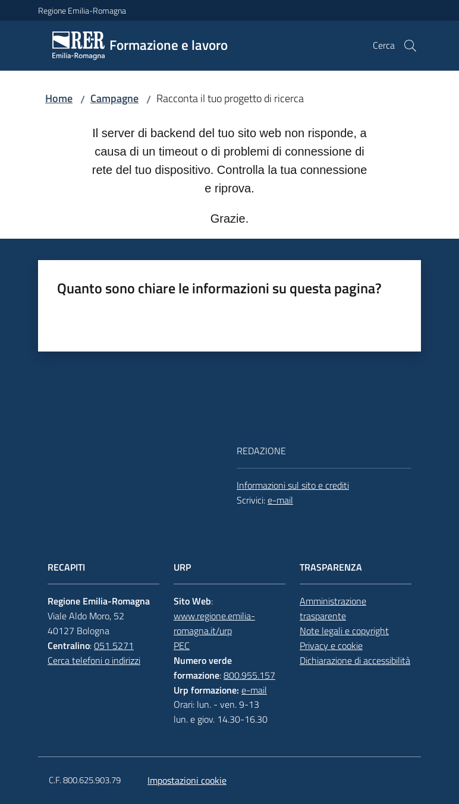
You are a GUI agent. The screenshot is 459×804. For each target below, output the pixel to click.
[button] (410, 45)
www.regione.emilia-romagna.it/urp (214, 623)
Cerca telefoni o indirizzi (94, 660)
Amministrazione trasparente (333, 608)
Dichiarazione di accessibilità (355, 660)
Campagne (114, 98)
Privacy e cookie (331, 645)
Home (59, 98)
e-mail (280, 500)
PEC (182, 645)
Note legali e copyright (344, 630)
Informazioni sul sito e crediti (293, 485)
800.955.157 (249, 675)
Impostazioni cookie (187, 780)
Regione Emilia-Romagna (82, 10)
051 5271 (114, 645)
